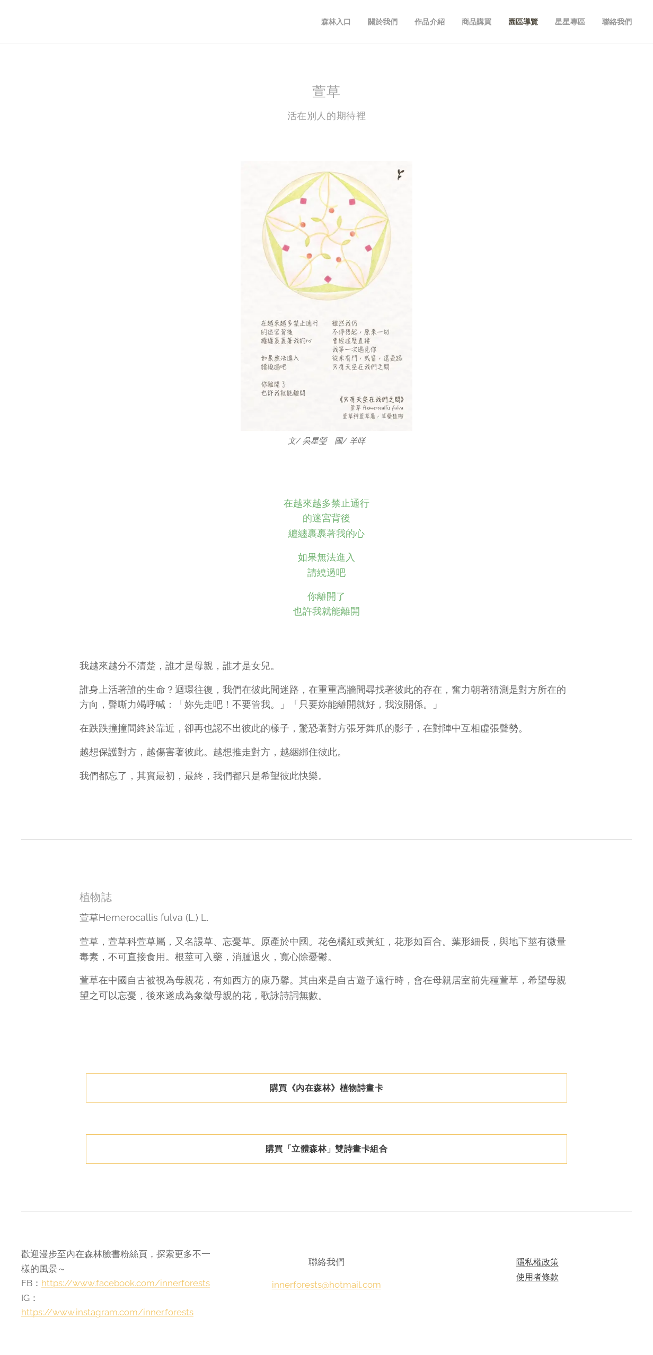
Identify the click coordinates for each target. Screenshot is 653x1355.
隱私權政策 (537, 1262)
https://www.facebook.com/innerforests (125, 1283)
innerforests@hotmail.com (326, 1284)
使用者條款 (537, 1276)
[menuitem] (330, 21)
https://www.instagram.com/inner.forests (107, 1312)
